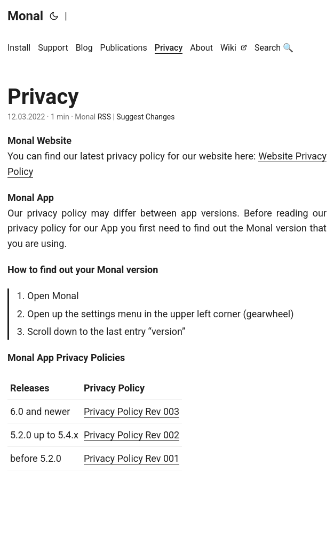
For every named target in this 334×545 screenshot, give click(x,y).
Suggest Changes (145, 117)
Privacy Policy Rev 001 (131, 458)
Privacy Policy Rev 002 (131, 434)
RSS (103, 117)
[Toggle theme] (53, 16)
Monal (25, 16)
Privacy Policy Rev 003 (131, 411)
